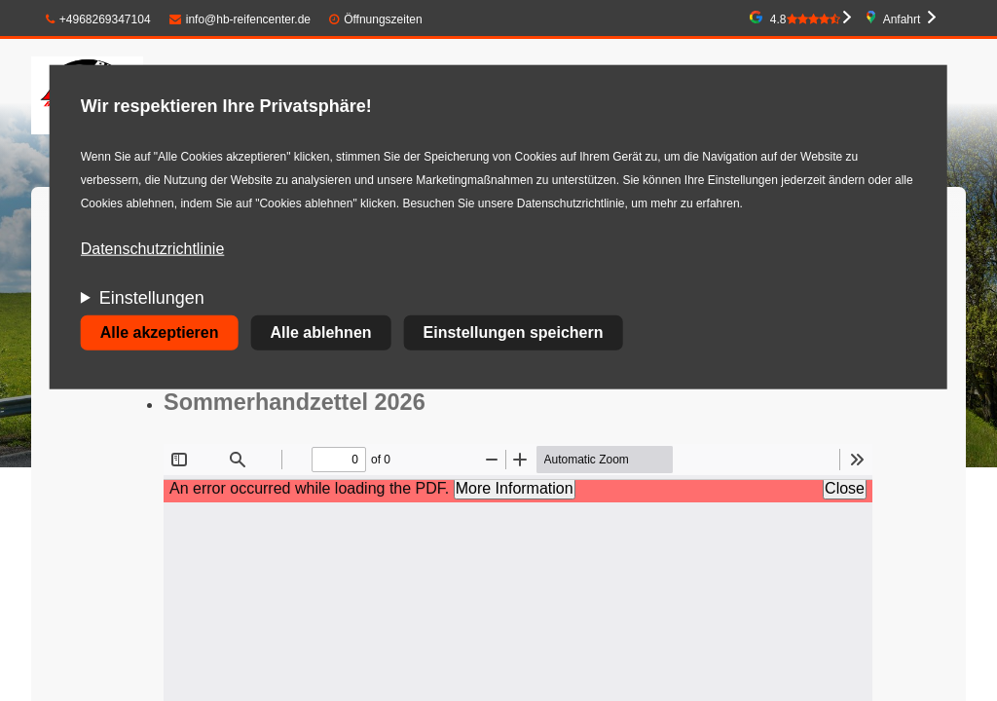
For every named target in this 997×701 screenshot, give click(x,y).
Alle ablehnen (321, 332)
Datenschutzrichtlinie (153, 248)
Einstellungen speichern (514, 332)
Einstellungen (151, 298)
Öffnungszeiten (383, 19)
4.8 (805, 19)
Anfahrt (902, 19)
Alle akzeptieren (159, 332)
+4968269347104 (98, 19)
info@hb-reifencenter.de (240, 19)
